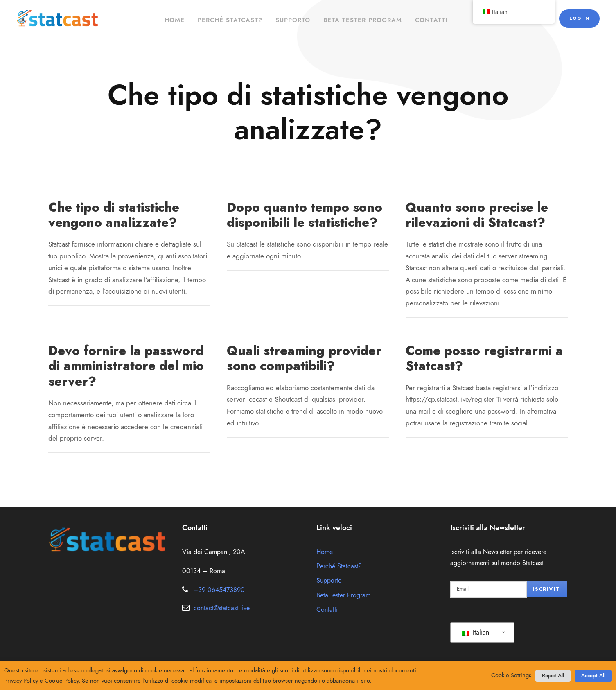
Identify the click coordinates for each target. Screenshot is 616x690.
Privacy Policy (21, 680)
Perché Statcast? (230, 20)
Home (175, 20)
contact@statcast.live (222, 608)
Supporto (292, 20)
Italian (475, 632)
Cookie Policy (62, 680)
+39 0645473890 (219, 590)
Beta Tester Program (362, 20)
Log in (580, 18)
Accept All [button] (593, 675)
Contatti (431, 20)
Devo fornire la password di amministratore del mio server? (125, 366)
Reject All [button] (553, 675)
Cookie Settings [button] (511, 675)
